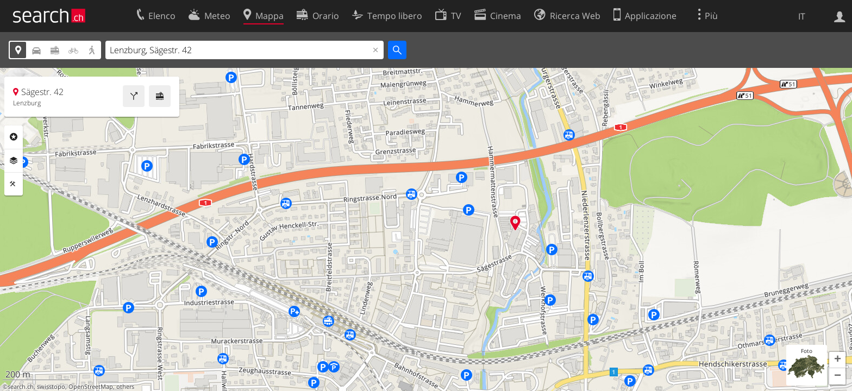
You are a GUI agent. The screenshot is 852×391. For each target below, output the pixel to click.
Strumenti (13, 184)
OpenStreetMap (90, 386)
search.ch (21, 386)
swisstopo (51, 386)
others (125, 386)
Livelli (13, 160)
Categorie (13, 136)
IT (801, 16)
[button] (837, 360)
